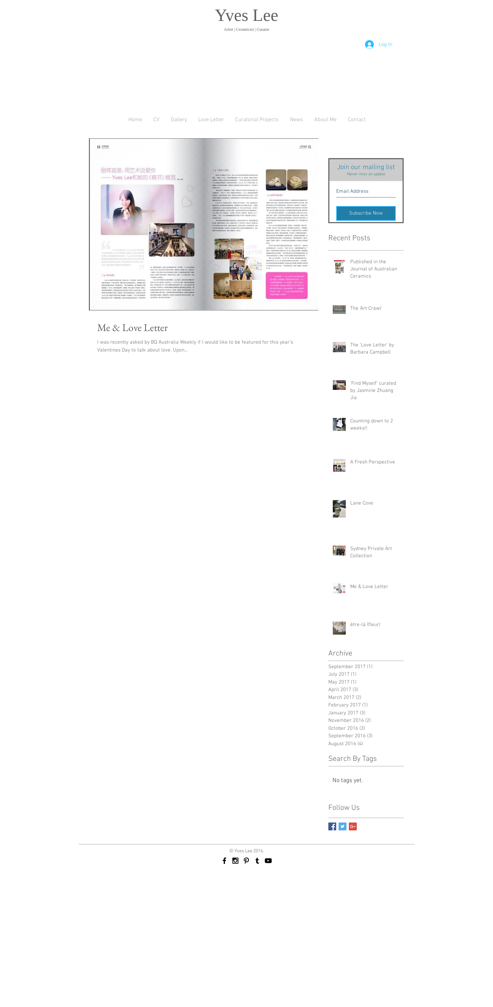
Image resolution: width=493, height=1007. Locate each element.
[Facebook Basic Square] (332, 826)
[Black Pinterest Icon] (246, 860)
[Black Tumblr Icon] (257, 860)
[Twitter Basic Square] (342, 826)
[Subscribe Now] (366, 213)
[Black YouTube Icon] (268, 860)
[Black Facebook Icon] (224, 860)
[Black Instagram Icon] (235, 860)
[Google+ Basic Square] (353, 826)
